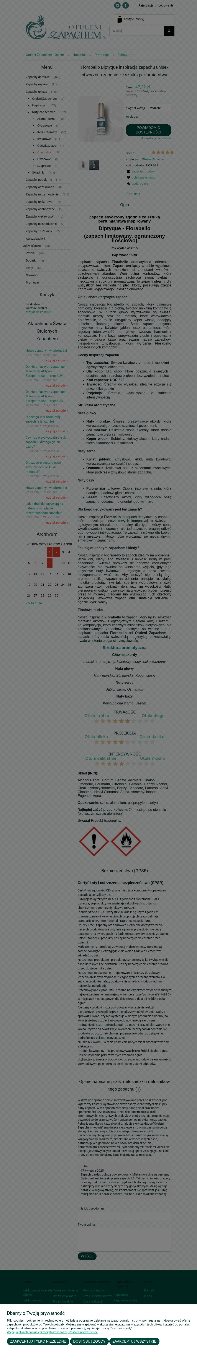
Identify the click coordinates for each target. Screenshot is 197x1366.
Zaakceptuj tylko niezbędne (38, 1341)
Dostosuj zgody (89, 1341)
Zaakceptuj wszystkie (134, 1341)
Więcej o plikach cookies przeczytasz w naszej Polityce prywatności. (52, 1332)
